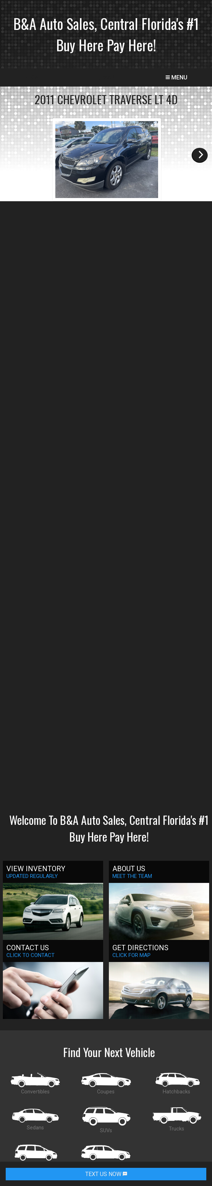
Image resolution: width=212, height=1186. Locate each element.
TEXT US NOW (106, 1174)
